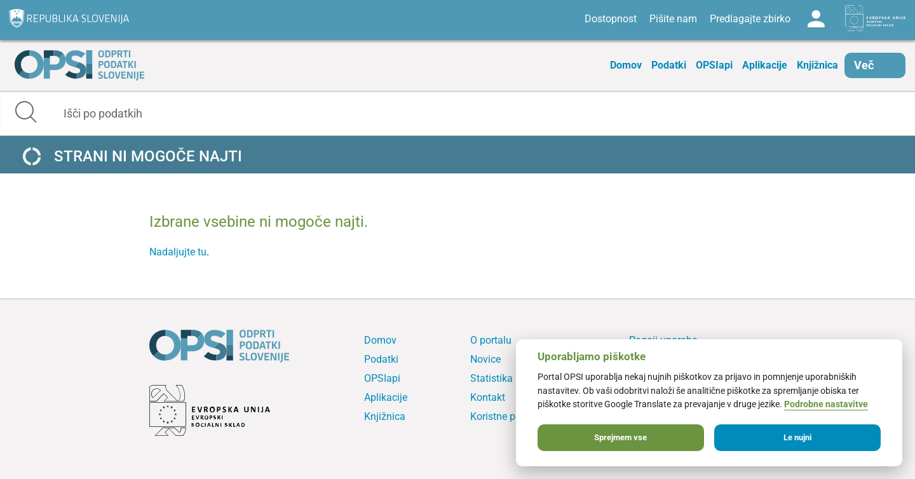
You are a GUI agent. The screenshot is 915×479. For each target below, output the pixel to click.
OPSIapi (714, 65)
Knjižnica (817, 65)
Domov (626, 65)
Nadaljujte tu (178, 252)
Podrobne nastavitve (826, 404)
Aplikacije (764, 65)
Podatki (668, 65)
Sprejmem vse (620, 437)
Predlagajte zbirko (750, 19)
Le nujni (797, 437)
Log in (816, 19)
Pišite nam (673, 19)
